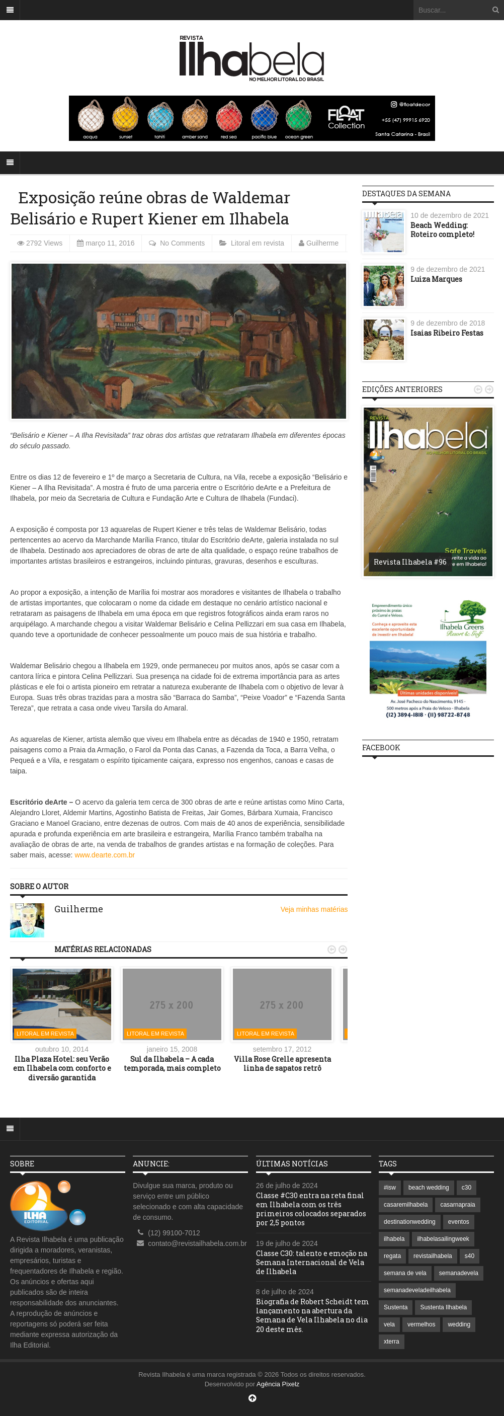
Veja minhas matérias (314, 909)
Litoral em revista (258, 243)
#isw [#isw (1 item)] (390, 1187)
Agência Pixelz (278, 1384)
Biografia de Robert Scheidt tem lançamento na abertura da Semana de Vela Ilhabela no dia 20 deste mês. (313, 1315)
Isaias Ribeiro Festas (446, 333)
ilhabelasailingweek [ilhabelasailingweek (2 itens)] (443, 1238)
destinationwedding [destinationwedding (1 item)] (410, 1221)
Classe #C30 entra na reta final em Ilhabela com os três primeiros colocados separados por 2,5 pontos (311, 1209)
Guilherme (323, 243)
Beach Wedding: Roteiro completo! (442, 229)
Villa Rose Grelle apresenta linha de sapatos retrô (282, 1063)
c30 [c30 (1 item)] (466, 1187)
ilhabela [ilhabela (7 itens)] (394, 1238)
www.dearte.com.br (104, 855)
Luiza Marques (436, 279)
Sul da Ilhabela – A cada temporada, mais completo (172, 1063)
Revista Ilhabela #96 (410, 562)
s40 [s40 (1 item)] (469, 1256)
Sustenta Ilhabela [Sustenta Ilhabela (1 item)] (443, 1307)
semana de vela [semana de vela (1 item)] (405, 1273)
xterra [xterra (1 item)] (391, 1341)
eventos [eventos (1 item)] (458, 1221)
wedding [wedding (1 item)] (459, 1324)
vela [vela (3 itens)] (389, 1324)
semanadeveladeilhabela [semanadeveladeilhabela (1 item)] (417, 1290)
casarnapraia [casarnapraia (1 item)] (457, 1204)
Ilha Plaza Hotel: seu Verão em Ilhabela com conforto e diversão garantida (62, 1068)
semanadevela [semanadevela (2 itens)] (458, 1273)
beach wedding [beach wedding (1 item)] (428, 1187)
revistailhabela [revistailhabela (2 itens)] (432, 1256)
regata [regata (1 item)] (392, 1256)
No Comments (182, 243)
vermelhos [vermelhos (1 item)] (421, 1324)
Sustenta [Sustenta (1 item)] (395, 1307)
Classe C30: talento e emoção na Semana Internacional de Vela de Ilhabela (311, 1262)
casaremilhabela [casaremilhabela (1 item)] (406, 1204)
